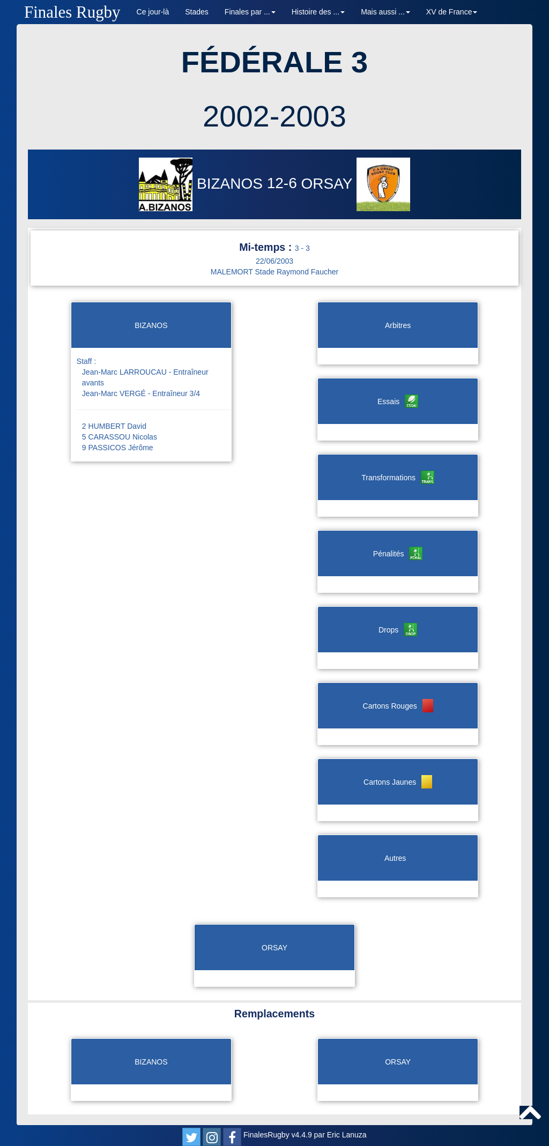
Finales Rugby (72, 12)
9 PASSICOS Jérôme (117, 447)
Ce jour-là (153, 12)
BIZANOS (202, 183)
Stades (197, 12)
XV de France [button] (452, 12)
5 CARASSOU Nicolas (119, 437)
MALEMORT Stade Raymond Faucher (274, 271)
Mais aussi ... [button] (385, 12)
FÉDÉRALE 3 (274, 62)
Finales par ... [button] (250, 12)
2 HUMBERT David (114, 426)
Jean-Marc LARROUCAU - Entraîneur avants (145, 377)
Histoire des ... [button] (318, 12)
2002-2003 (274, 116)
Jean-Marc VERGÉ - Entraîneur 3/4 (141, 393)
